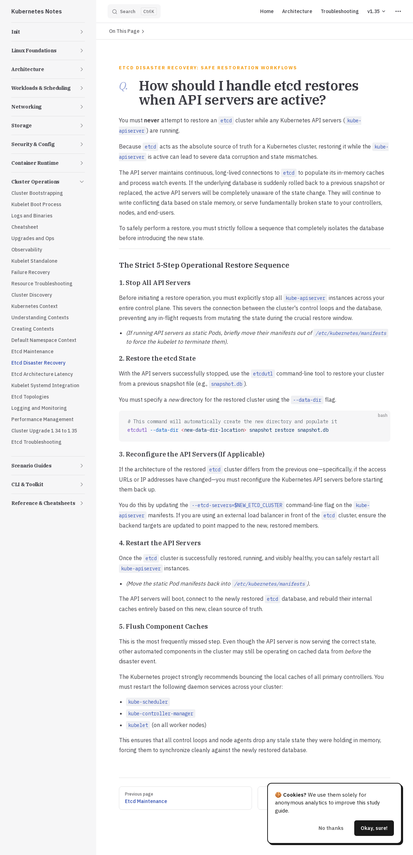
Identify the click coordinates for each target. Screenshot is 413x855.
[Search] (134, 11)
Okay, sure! (374, 828)
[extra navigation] (398, 11)
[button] (48, 31)
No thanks (331, 828)
